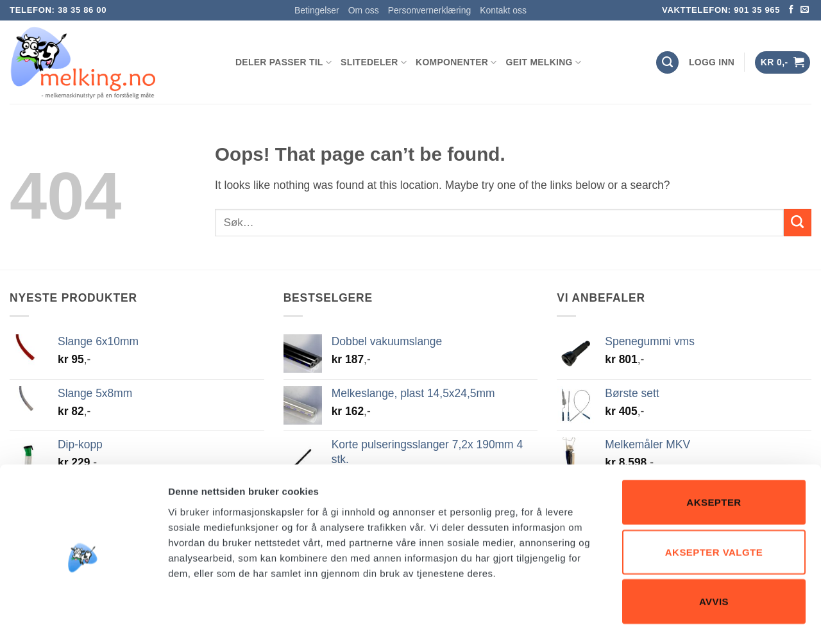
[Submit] (797, 222)
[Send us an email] (804, 10)
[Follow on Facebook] (791, 10)
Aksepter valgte (714, 489)
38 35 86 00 (82, 10)
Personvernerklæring (429, 10)
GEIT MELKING (543, 62)
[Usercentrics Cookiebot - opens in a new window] (83, 602)
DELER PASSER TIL (283, 62)
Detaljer (683, 601)
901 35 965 (757, 10)
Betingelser (316, 10)
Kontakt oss (503, 10)
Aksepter (713, 439)
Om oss (363, 10)
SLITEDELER (374, 62)
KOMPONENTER (456, 62)
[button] (711, 62)
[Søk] (667, 62)
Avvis (714, 538)
